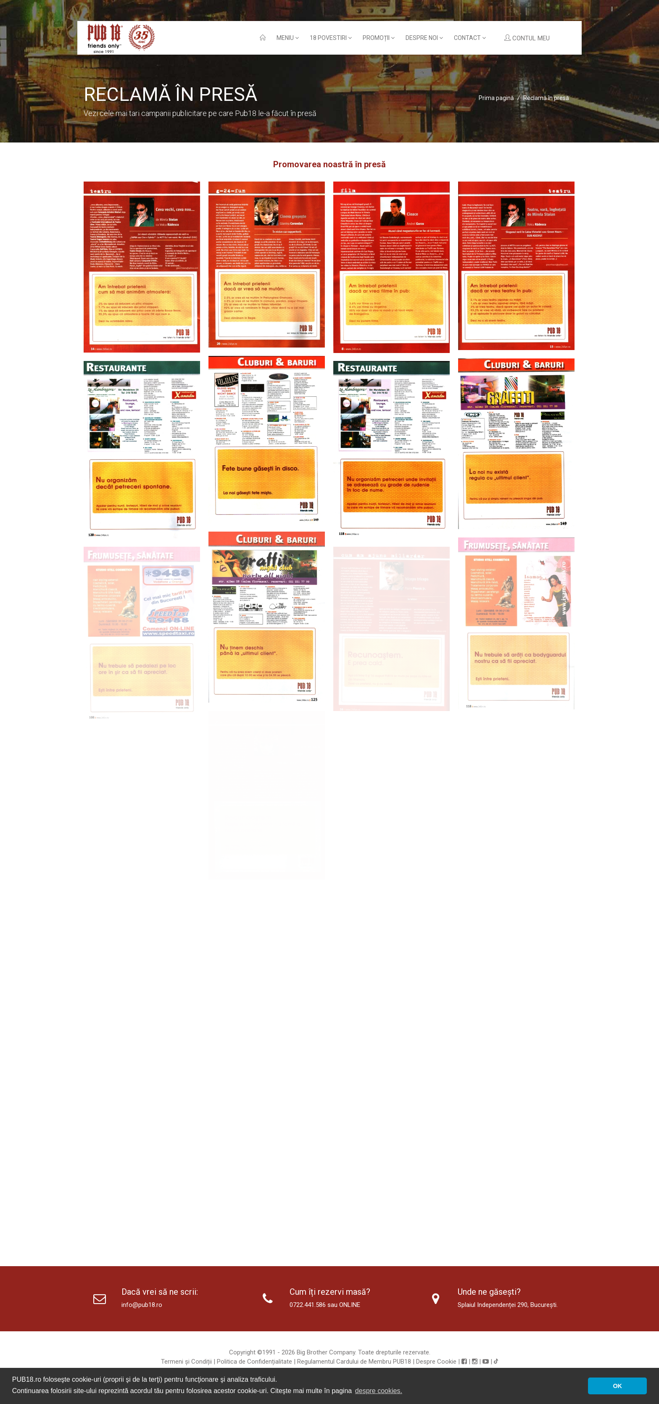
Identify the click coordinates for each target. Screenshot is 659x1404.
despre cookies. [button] (378, 1390)
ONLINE (349, 1305)
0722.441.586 (308, 1305)
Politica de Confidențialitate (254, 1361)
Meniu (288, 37)
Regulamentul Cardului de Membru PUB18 (354, 1361)
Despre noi (424, 37)
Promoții (379, 37)
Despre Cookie (436, 1361)
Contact (470, 37)
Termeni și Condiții (186, 1361)
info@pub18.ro (141, 1305)
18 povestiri (331, 37)
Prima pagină (496, 98)
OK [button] (617, 1386)
